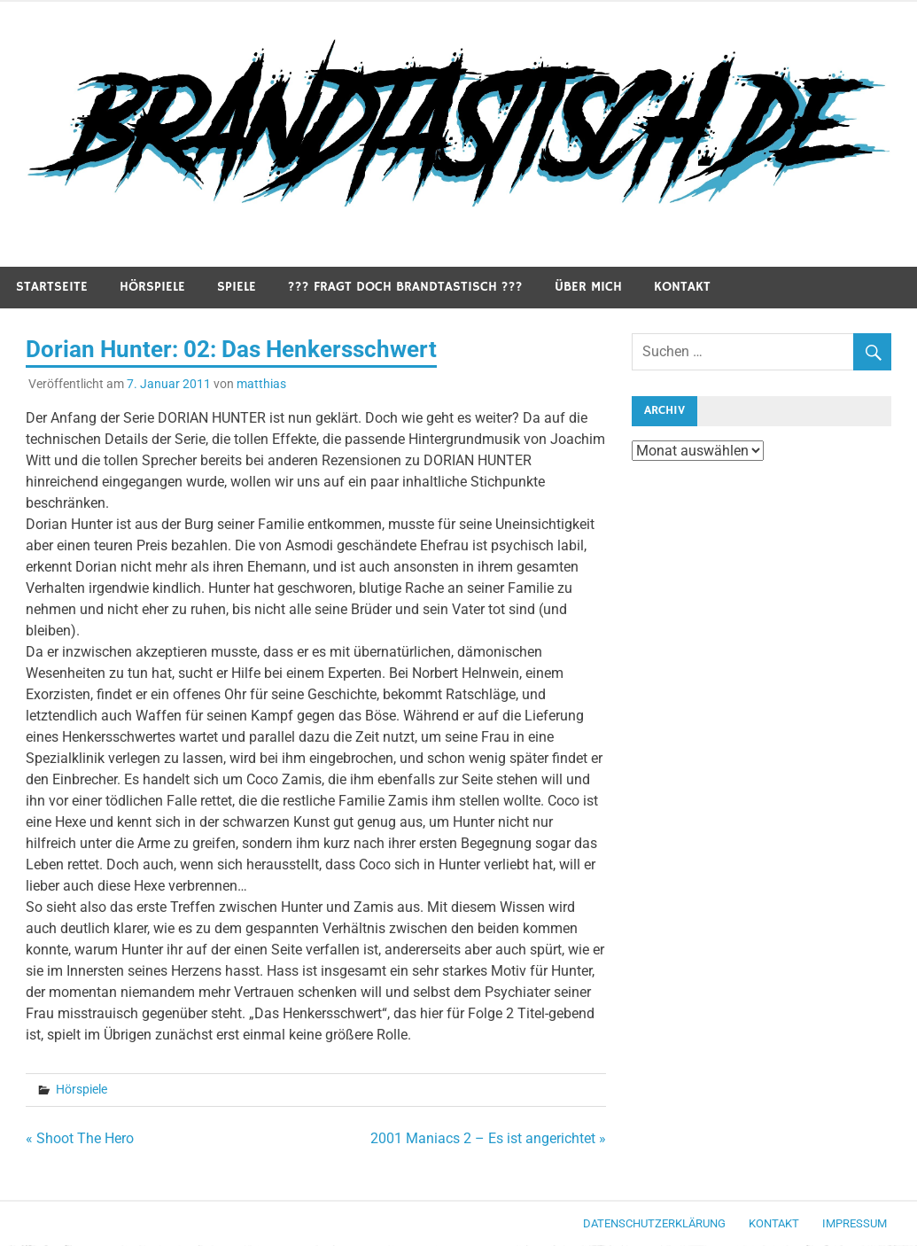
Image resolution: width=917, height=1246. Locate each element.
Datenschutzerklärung (654, 1223)
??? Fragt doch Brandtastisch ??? (405, 286)
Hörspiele (152, 286)
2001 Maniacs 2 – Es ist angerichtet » (488, 1138)
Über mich (588, 286)
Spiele (236, 286)
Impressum (854, 1223)
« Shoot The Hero (80, 1138)
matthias (261, 384)
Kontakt (682, 286)
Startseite (52, 286)
